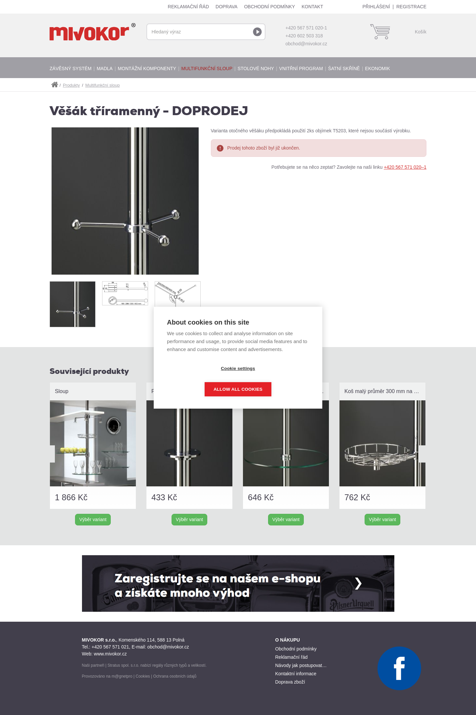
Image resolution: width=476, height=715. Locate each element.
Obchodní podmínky (269, 6)
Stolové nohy (256, 68)
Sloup (61, 391)
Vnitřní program (301, 68)
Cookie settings (200, 378)
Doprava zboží (290, 682)
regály (157, 665)
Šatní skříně (344, 68)
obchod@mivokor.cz (306, 43)
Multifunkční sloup (207, 68)
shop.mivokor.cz (55, 85)
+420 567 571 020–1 (405, 167)
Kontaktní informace (296, 673)
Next (423, 454)
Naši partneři (93, 665)
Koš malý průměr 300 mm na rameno (384, 391)
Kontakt (312, 6)
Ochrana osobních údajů (174, 676)
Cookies (143, 676)
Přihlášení (376, 6)
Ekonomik (377, 68)
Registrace (411, 6)
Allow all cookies (276, 378)
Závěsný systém (71, 68)
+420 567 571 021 (110, 646)
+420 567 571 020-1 (306, 27)
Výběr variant (92, 519)
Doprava (226, 6)
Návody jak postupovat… (301, 665)
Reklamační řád (188, 6)
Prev (49, 454)
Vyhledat (257, 32)
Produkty (71, 85)
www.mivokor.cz (110, 653)
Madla (104, 68)
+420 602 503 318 (304, 35)
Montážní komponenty (147, 68)
